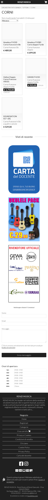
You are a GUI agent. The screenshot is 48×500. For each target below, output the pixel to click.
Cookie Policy (24, 447)
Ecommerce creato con (24, 496)
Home (24, 419)
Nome (4, 313)
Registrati (24, 423)
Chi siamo (24, 443)
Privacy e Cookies (24, 435)
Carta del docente (24, 455)
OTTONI (26, 7)
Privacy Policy (24, 451)
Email (4, 321)
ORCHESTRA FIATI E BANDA (11, 7)
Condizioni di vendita (24, 439)
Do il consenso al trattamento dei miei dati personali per (22, 347)
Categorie (24, 427)
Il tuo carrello (24, 431)
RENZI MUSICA (24, 2)
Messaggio (5, 329)
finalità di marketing (8, 348)
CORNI (33, 7)
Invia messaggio (24, 355)
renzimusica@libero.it (29, 493)
